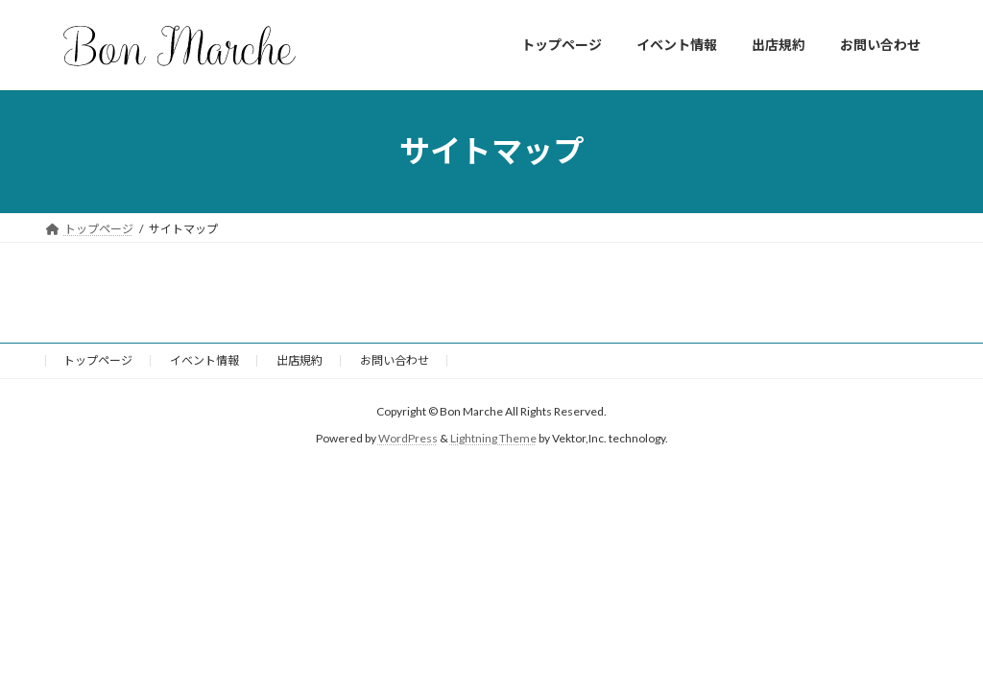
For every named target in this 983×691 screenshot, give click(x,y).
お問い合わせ (394, 360)
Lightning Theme (493, 438)
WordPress (408, 438)
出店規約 (299, 360)
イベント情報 (204, 360)
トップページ (97, 360)
